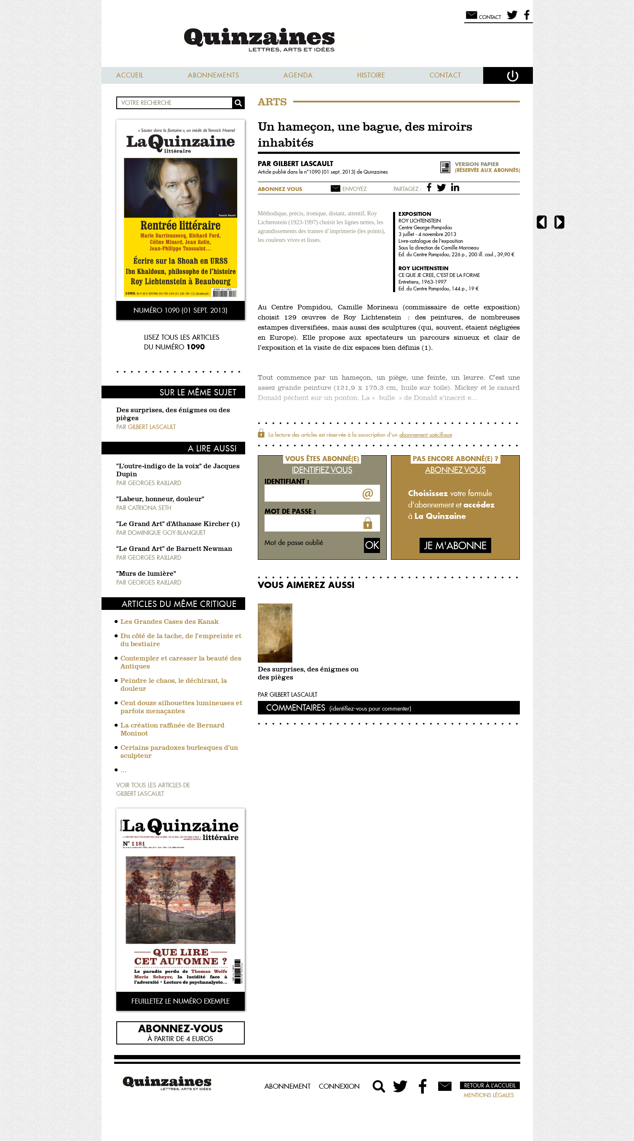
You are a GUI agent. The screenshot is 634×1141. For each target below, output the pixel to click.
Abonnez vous (280, 189)
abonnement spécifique (425, 434)
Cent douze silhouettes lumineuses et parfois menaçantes (181, 707)
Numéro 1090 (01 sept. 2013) (180, 310)
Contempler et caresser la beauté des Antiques (180, 662)
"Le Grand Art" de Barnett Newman (174, 549)
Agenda (298, 75)
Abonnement (287, 1086)
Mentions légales (489, 1095)
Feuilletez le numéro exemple (180, 1001)
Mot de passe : (290, 511)
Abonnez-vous (180, 1028)
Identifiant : (287, 481)
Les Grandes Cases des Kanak (169, 622)
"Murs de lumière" (146, 574)
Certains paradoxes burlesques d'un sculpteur (179, 752)
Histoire (371, 75)
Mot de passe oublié (294, 542)
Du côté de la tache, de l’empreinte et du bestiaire (180, 640)
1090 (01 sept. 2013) (333, 172)
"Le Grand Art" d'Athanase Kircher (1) (178, 524)
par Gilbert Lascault (295, 163)
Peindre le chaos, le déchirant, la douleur (173, 685)
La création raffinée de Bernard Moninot (172, 729)
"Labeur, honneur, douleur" (160, 499)
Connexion (339, 1086)
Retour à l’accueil (490, 1085)
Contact (445, 75)
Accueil (130, 75)
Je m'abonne (455, 546)
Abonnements (213, 75)
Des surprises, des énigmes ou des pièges (308, 673)
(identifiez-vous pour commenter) (370, 708)
